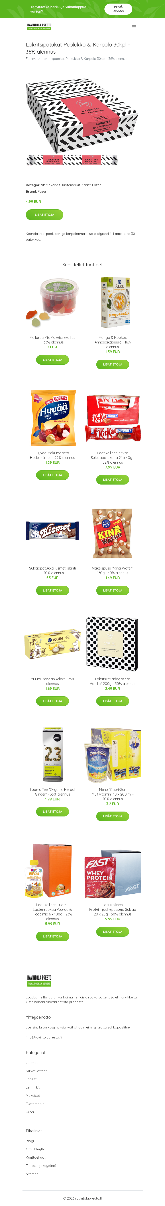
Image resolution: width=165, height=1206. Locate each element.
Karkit (86, 185)
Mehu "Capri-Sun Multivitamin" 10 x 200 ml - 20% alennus (113, 794)
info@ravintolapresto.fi (44, 1037)
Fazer (96, 185)
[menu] (134, 26)
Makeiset (53, 185)
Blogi (30, 1141)
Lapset (31, 1079)
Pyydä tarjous (118, 8)
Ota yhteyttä (35, 1149)
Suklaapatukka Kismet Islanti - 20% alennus (52, 570)
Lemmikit (33, 1087)
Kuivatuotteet (36, 1071)
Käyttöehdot (35, 1157)
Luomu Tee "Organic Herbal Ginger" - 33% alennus (52, 791)
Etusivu (31, 59)
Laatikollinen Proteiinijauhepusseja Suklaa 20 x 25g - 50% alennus (112, 909)
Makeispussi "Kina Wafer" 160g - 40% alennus (112, 570)
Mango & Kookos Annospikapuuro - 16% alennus (113, 342)
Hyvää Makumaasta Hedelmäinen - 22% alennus (52, 455)
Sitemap (32, 1174)
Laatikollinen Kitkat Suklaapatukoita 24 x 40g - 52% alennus (112, 458)
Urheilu (31, 1112)
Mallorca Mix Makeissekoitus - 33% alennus (52, 339)
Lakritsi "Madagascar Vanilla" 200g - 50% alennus (112, 681)
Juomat (32, 1063)
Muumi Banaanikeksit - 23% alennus (53, 681)
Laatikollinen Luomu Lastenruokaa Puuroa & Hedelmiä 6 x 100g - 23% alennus (52, 912)
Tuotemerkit (70, 185)
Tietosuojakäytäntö (41, 1166)
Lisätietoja (44, 215)
